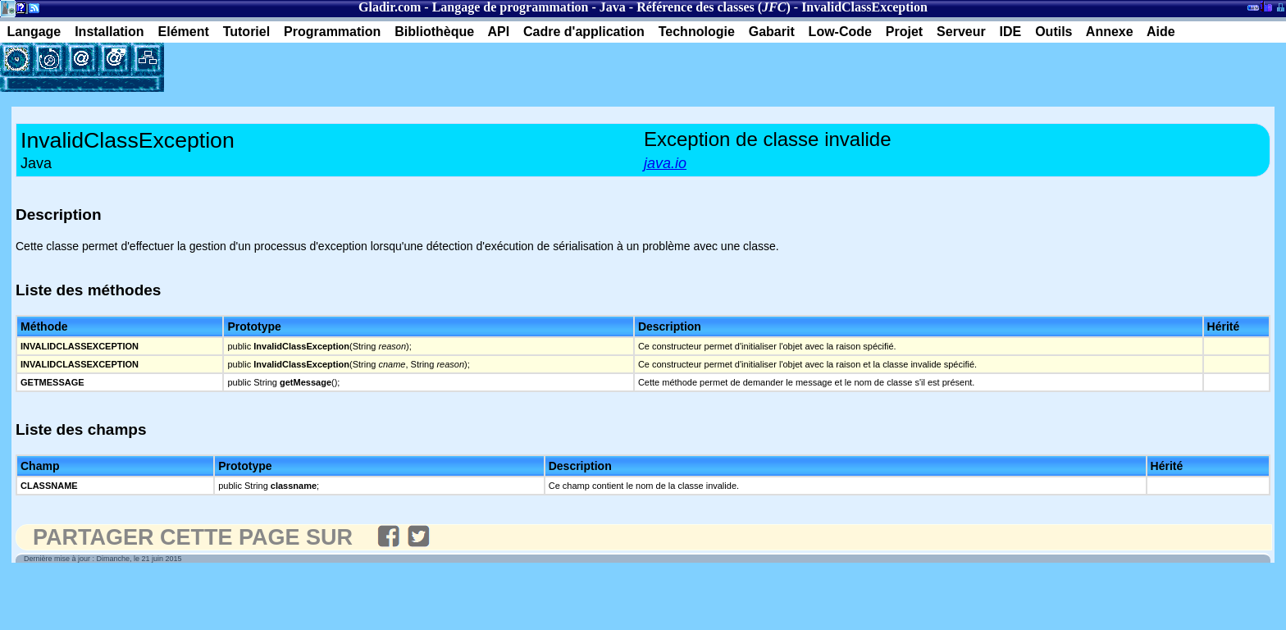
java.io (665, 163)
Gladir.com (389, 7)
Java (613, 7)
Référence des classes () (713, 7)
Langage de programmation (510, 7)
